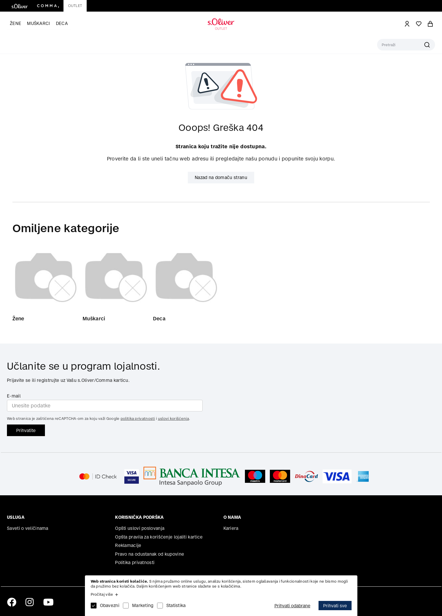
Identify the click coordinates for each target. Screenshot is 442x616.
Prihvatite (26, 430)
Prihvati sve (335, 605)
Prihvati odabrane (292, 605)
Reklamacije (128, 545)
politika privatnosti (138, 418)
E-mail (14, 396)
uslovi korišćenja (173, 418)
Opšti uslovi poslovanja (139, 528)
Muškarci (38, 23)
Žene (15, 23)
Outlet (75, 5)
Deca (62, 23)
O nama (232, 517)
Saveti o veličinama (27, 528)
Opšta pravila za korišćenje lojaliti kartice (159, 537)
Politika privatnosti (134, 563)
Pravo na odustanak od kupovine (149, 554)
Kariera (231, 528)
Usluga (15, 517)
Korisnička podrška (139, 517)
